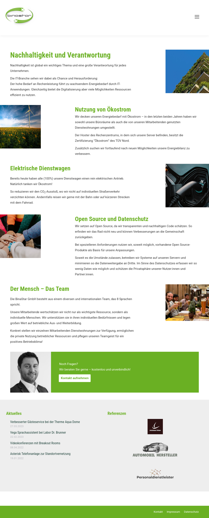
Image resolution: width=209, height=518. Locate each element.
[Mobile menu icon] (197, 17)
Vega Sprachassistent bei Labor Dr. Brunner (38, 432)
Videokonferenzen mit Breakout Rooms (35, 443)
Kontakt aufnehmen (75, 378)
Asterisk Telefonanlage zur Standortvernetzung (40, 454)
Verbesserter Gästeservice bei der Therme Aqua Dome (45, 422)
